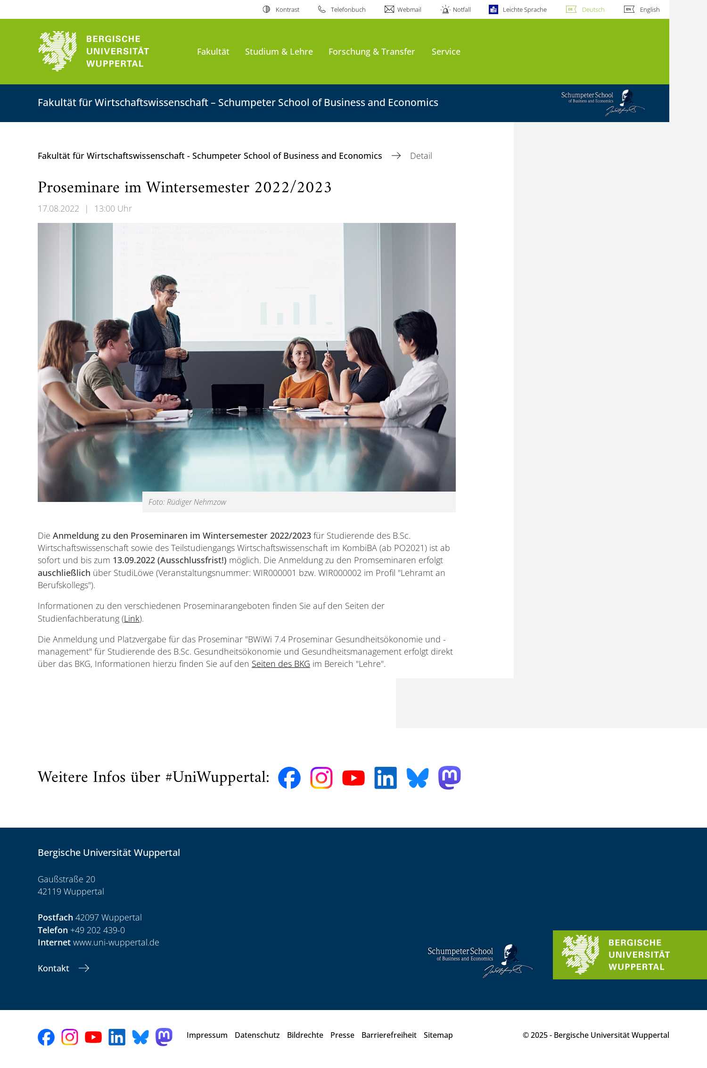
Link (132, 618)
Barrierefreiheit (389, 1035)
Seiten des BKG (281, 663)
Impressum (207, 1035)
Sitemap (438, 1035)
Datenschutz (257, 1035)
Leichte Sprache (525, 9)
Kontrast (287, 9)
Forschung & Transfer (372, 51)
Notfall (462, 9)
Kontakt (55, 968)
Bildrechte (305, 1035)
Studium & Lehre (279, 51)
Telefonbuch (348, 9)
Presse (342, 1035)
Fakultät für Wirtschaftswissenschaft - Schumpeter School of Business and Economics (211, 155)
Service (446, 51)
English (650, 9)
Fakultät (213, 51)
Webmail (409, 9)
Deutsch (593, 9)
